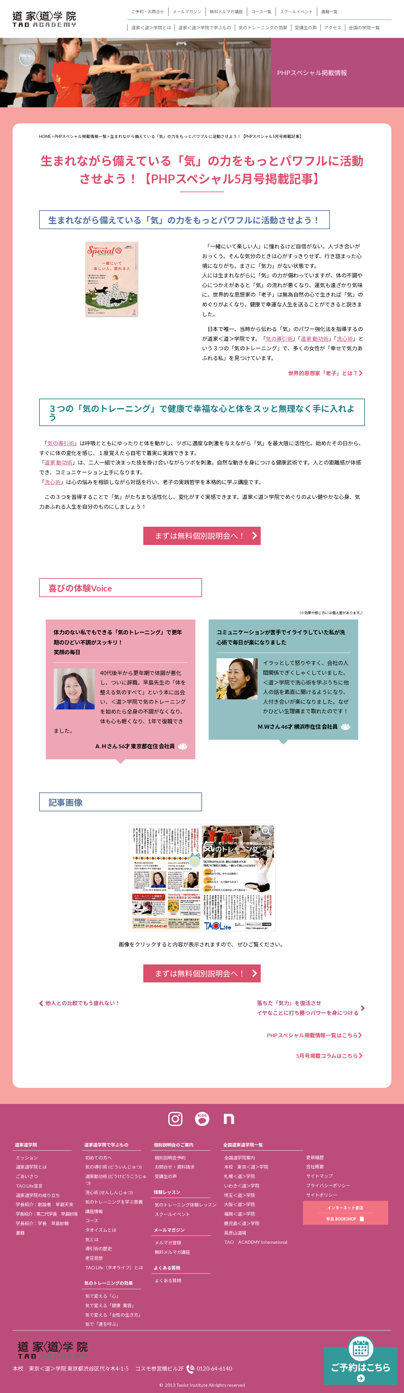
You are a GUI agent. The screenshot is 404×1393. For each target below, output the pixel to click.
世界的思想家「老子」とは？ (323, 373)
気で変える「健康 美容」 (110, 1305)
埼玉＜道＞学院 (239, 1195)
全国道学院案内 (239, 1157)
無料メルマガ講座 (226, 11)
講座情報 (94, 1211)
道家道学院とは (31, 1167)
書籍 (20, 1233)
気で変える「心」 (103, 1296)
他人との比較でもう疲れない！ (82, 1003)
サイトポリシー (321, 1195)
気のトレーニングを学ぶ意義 (114, 1202)
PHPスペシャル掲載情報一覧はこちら (315, 1035)
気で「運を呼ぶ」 (103, 1324)
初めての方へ (98, 1157)
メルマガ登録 (168, 1242)
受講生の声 (306, 27)
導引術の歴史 (98, 1248)
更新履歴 (315, 1157)
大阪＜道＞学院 (239, 1204)
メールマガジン (187, 11)
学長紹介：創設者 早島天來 (44, 1204)
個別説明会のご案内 (173, 1144)
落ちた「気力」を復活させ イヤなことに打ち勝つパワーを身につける (308, 1008)
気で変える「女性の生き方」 (114, 1315)
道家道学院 (26, 1144)
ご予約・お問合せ (147, 11)
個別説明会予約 (170, 1157)
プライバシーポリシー (328, 1185)
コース (91, 1220)
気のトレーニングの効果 (263, 27)
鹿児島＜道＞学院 (241, 1223)
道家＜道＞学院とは (151, 27)
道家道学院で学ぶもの (106, 1144)
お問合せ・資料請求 (174, 1167)
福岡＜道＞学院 (239, 1214)
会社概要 (315, 1166)
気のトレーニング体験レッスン (186, 1204)
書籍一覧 (329, 11)
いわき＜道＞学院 (241, 1185)
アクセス (333, 27)
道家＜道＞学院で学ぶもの (204, 27)
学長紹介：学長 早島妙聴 (42, 1223)
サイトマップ (319, 1176)
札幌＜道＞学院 (239, 1176)
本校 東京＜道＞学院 (246, 1167)
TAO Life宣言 (29, 1185)
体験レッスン (167, 1192)
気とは (91, 1239)
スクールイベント (296, 11)
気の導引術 (279, 338)
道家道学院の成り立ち (38, 1195)
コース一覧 (261, 11)
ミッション (27, 1157)
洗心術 (345, 338)
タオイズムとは (100, 1230)
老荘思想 (94, 1258)
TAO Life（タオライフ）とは (114, 1267)
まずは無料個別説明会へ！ (200, 535)
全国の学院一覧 (364, 27)
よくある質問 (167, 1268)
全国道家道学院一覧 (243, 1144)
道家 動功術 (315, 338)
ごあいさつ (27, 1176)
